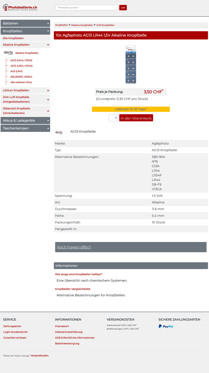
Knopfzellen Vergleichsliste (72, 289)
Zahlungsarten (12, 326)
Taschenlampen (26, 128)
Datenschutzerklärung (68, 332)
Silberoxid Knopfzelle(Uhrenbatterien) (26, 111)
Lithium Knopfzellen (26, 90)
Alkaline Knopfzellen (26, 44)
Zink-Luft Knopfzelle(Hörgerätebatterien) (26, 99)
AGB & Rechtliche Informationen (75, 337)
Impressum (62, 326)
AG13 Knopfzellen (105, 25)
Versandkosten (39, 355)
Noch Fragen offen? (74, 247)
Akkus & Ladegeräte (26, 120)
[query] (87, 7)
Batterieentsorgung (67, 343)
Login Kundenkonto (15, 332)
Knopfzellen (26, 31)
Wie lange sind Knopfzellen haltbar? (78, 274)
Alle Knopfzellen (13, 38)
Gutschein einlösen (14, 337)
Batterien (26, 23)
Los (123, 7)
